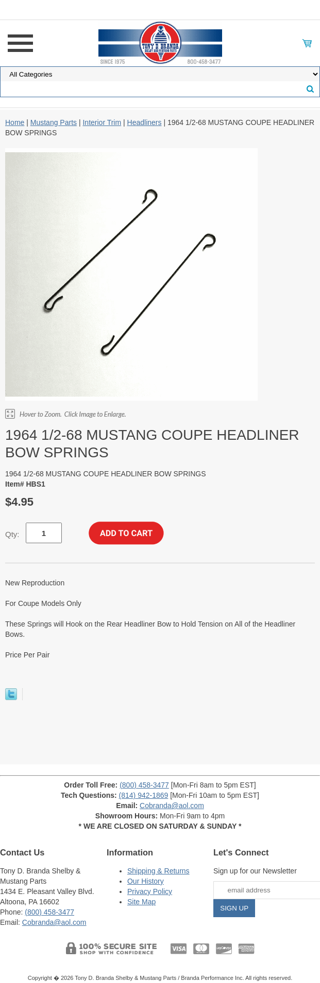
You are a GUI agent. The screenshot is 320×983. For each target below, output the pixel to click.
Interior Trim (101, 122)
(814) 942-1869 (144, 795)
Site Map (141, 902)
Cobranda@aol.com (172, 805)
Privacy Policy (149, 891)
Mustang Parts (53, 122)
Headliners (144, 122)
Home (14, 122)
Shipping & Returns (158, 871)
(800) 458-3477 (144, 785)
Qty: (12, 534)
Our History (145, 881)
